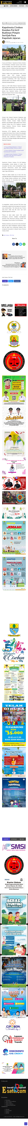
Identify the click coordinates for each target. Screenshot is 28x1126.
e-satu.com (6, 1116)
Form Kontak (8, 1110)
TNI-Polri (12, 235)
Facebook (17, 281)
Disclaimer (8, 1100)
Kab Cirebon (6, 235)
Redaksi (7, 1111)
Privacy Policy (9, 1102)
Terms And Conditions (11, 1101)
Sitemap (7, 1109)
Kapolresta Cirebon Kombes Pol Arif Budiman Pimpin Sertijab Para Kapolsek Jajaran (12, 32)
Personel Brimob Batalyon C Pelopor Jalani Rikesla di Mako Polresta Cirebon (13, 147)
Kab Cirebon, (17, 42)
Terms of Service (9, 1104)
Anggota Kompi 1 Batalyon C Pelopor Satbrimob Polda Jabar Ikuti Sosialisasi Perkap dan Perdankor (13, 155)
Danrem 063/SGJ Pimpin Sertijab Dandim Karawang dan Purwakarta (14, 151)
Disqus (10, 281)
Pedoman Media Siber (11, 1105)
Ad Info (7, 1113)
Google (5, 281)
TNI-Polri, (21, 42)
